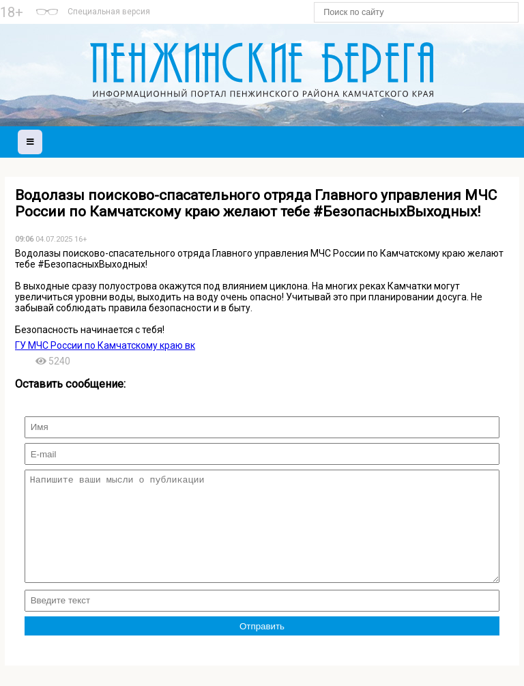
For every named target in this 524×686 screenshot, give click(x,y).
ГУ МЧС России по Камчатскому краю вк (105, 345)
